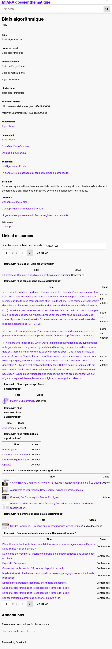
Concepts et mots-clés (14, 201)
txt (34, 631)
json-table (13, 631)
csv (4, 631)
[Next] (30, 252)
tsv (29, 631)
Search (107, 9)
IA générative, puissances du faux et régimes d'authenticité (35, 215)
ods (23, 631)
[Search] (53, 9)
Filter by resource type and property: (54, 245)
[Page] (6, 252)
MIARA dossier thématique (26, 2)
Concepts (7, 226)
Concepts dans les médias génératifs (22, 208)
